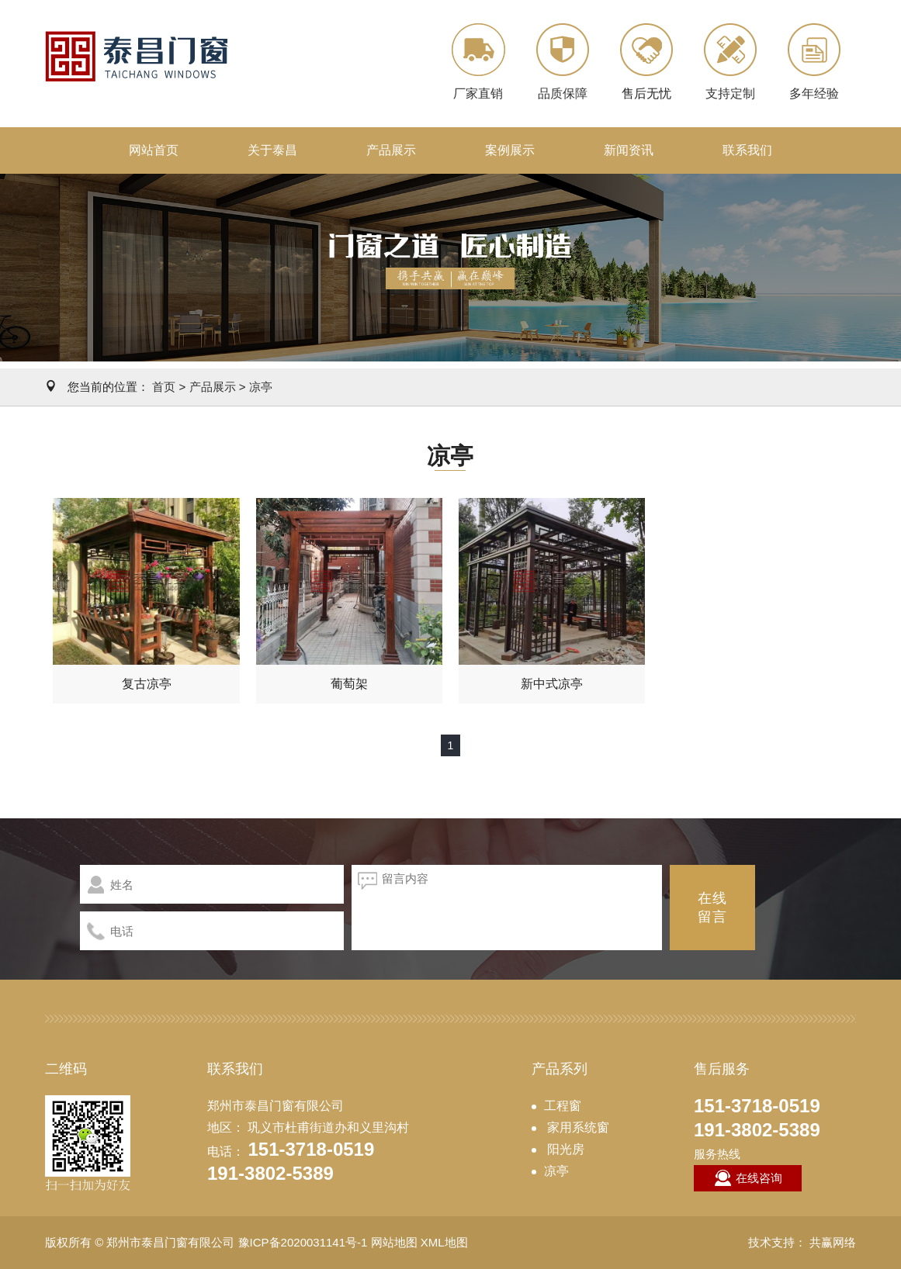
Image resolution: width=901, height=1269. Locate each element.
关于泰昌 (272, 150)
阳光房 (564, 1149)
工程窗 (562, 1105)
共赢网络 (832, 1242)
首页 (163, 386)
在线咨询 (747, 1178)
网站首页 (153, 150)
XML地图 (444, 1242)
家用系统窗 (576, 1127)
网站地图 (394, 1242)
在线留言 (712, 907)
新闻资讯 (628, 150)
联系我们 (747, 150)
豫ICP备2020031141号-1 (303, 1242)
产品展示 (391, 150)
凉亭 (260, 386)
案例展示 (510, 150)
